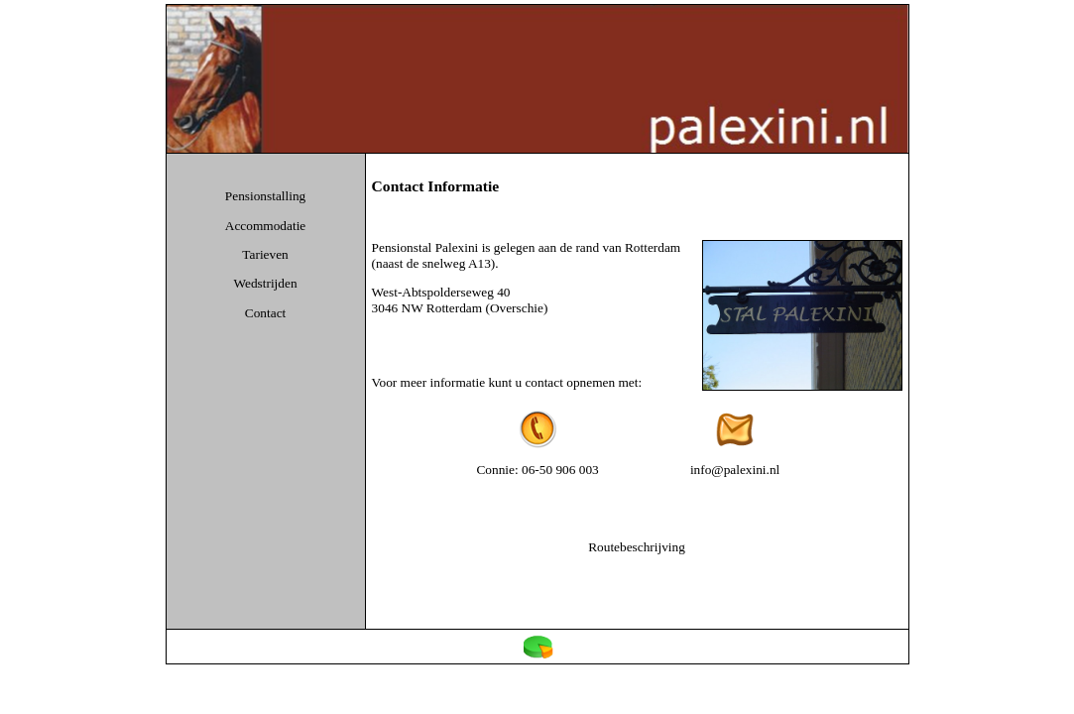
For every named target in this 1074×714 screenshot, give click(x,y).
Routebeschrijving (636, 546)
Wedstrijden (266, 283)
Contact (265, 312)
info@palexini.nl (734, 469)
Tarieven (265, 254)
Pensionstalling (265, 195)
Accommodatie (265, 225)
